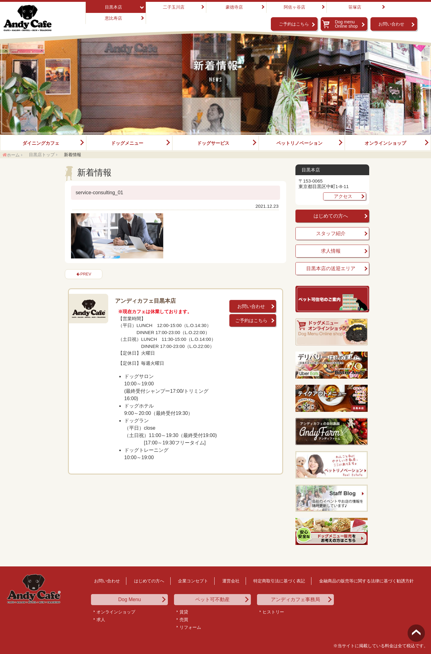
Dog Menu (129, 599)
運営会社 (230, 580)
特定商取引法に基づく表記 (279, 580)
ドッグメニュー (127, 143)
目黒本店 (113, 7)
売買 (184, 619)
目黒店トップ (42, 154)
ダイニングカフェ (40, 143)
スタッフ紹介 (331, 233)
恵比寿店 (113, 18)
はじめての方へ (331, 216)
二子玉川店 (173, 7)
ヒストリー (273, 611)
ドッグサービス (213, 143)
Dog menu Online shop (346, 24)
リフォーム (190, 627)
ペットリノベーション (299, 143)
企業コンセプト (193, 580)
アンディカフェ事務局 (295, 599)
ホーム (13, 154)
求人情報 (331, 251)
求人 (101, 619)
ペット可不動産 (212, 599)
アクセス (343, 196)
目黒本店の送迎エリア (330, 268)
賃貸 (184, 611)
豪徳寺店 (234, 7)
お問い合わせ (391, 24)
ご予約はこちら (294, 24)
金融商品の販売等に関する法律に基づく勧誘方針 (366, 580)
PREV (85, 274)
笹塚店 (354, 7)
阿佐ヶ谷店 (294, 7)
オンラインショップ (385, 143)
